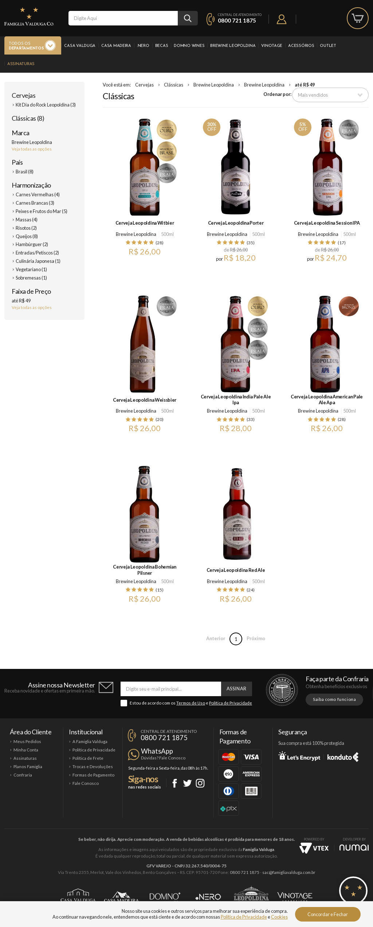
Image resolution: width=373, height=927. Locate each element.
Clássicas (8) (28, 118)
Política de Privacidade (230, 703)
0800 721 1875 (237, 20)
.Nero (143, 46)
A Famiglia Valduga (89, 741)
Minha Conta (25, 749)
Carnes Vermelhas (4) (38, 194)
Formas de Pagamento (93, 774)
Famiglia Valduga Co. (29, 16)
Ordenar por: (277, 94)
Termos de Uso (190, 703)
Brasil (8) (25, 171)
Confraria (22, 774)
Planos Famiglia (27, 766)
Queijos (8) (27, 236)
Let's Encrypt (299, 756)
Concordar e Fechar (327, 914)
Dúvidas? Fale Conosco (163, 757)
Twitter (187, 783)
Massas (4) (27, 219)
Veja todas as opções (32, 149)
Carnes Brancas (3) (35, 203)
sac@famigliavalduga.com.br (288, 872)
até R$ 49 (305, 85)
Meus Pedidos (27, 741)
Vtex (314, 848)
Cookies (279, 917)
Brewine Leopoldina (232, 46)
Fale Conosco (85, 783)
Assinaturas (21, 64)
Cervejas (23, 95)
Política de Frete (87, 758)
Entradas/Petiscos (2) (37, 253)
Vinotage (271, 46)
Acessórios (301, 46)
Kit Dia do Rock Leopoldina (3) (46, 105)
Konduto (342, 756)
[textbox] (123, 18)
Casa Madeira (116, 46)
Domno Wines (189, 46)
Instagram (200, 783)
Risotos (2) (26, 228)
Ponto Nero (208, 897)
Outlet (328, 46)
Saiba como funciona (334, 699)
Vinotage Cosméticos (295, 897)
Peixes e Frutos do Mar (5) (41, 211)
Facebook (174, 783)
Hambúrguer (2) (32, 244)
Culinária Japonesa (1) (38, 261)
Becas (161, 46)
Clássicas (173, 85)
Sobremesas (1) (31, 278)
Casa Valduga (79, 46)
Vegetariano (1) (31, 269)
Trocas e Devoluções (92, 766)
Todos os (26, 46)
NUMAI (354, 847)
